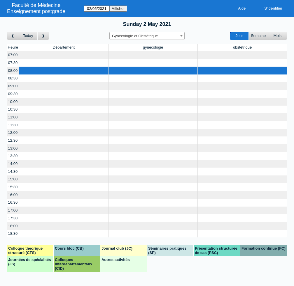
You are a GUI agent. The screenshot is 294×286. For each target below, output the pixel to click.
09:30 (13, 94)
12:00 (13, 132)
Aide (242, 8)
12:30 (13, 140)
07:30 (13, 63)
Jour (239, 35)
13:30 (13, 156)
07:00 (13, 55)
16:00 (13, 195)
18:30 (13, 233)
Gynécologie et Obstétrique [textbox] (135, 36)
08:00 (13, 70)
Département (64, 47)
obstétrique (242, 47)
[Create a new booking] (63, 55)
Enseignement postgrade (36, 11)
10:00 (13, 102)
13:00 (13, 148)
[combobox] (147, 36)
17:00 (13, 210)
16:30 (13, 202)
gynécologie (153, 47)
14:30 (13, 171)
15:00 (13, 179)
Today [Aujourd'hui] (28, 35)
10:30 (13, 109)
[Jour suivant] (43, 36)
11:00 (13, 117)
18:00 (13, 226)
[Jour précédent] (13, 36)
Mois (277, 35)
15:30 (13, 187)
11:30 (13, 125)
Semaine (258, 35)
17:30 (13, 218)
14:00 (13, 163)
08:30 (13, 78)
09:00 (13, 86)
